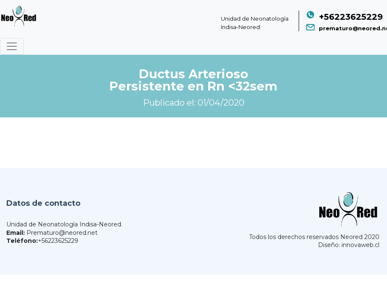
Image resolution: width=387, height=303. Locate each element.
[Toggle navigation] (12, 46)
